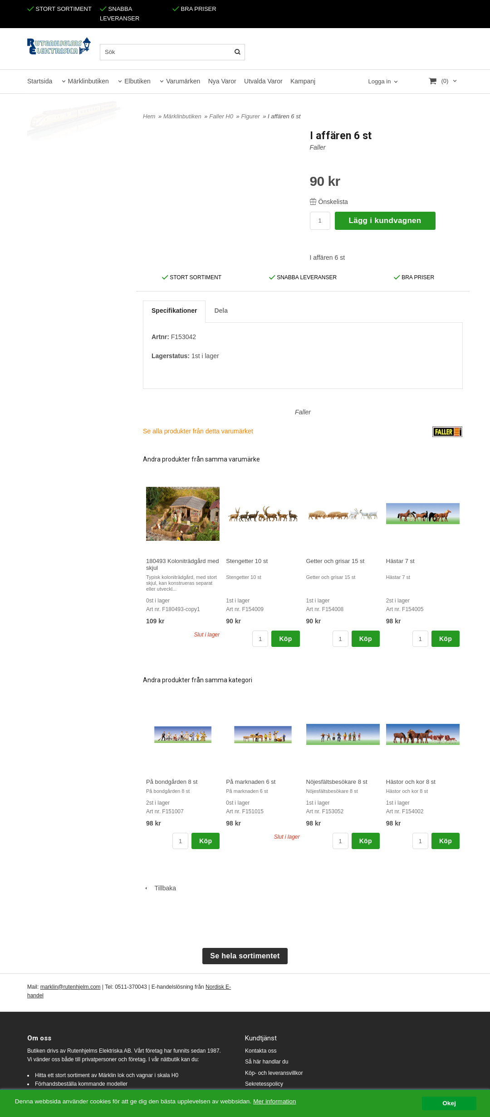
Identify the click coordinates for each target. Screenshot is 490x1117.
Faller (318, 147)
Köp (285, 638)
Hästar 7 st (400, 561)
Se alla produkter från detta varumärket (198, 431)
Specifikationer (174, 310)
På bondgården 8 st (171, 781)
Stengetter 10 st (247, 561)
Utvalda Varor (263, 81)
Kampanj (302, 81)
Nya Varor (222, 81)
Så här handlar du (266, 1062)
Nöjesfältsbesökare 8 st (337, 781)
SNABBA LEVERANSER (303, 277)
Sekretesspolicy (264, 1084)
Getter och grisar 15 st (335, 561)
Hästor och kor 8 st (411, 781)
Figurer (251, 116)
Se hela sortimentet (244, 956)
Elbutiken (137, 81)
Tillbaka (159, 888)
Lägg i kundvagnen (385, 220)
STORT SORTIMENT (59, 8)
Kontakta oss (260, 1051)
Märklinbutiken (88, 81)
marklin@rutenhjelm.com (70, 987)
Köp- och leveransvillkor (274, 1073)
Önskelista (329, 201)
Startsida (39, 81)
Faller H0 (222, 116)
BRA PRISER (194, 8)
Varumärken (183, 81)
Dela (221, 310)
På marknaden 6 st (250, 781)
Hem (149, 116)
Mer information (274, 1101)
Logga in (379, 81)
